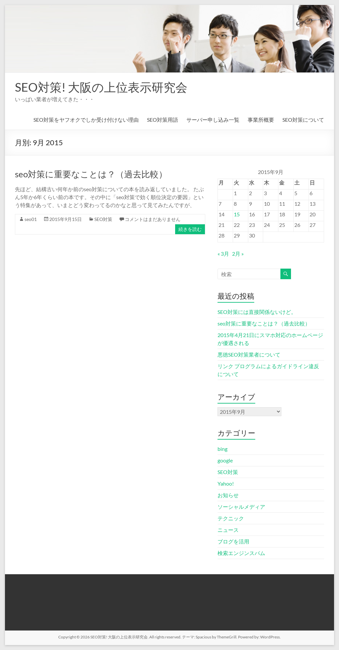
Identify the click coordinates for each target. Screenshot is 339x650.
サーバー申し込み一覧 (212, 119)
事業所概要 (261, 119)
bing (222, 449)
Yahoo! (226, 483)
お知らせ (228, 495)
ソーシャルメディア (241, 506)
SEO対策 (103, 219)
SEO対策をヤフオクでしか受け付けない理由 (86, 119)
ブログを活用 (233, 541)
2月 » (238, 253)
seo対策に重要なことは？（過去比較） (91, 174)
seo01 (30, 219)
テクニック (231, 518)
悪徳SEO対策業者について (249, 354)
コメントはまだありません (152, 219)
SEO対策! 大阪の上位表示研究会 (101, 87)
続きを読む (190, 229)
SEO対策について (303, 119)
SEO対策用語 (162, 119)
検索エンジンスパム (241, 553)
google (225, 460)
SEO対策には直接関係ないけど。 (257, 312)
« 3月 (223, 253)
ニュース (228, 530)
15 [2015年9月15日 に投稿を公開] (237, 214)
